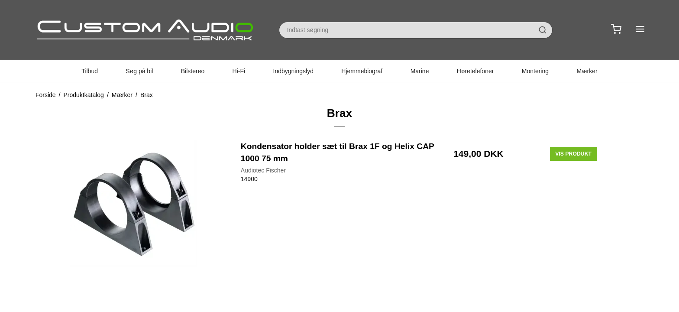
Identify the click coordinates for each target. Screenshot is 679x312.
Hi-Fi (239, 71)
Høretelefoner (475, 71)
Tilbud (89, 71)
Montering (535, 71)
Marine (420, 71)
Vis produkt (573, 154)
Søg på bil (139, 71)
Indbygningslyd (293, 71)
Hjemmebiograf (361, 71)
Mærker (586, 71)
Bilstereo (192, 71)
